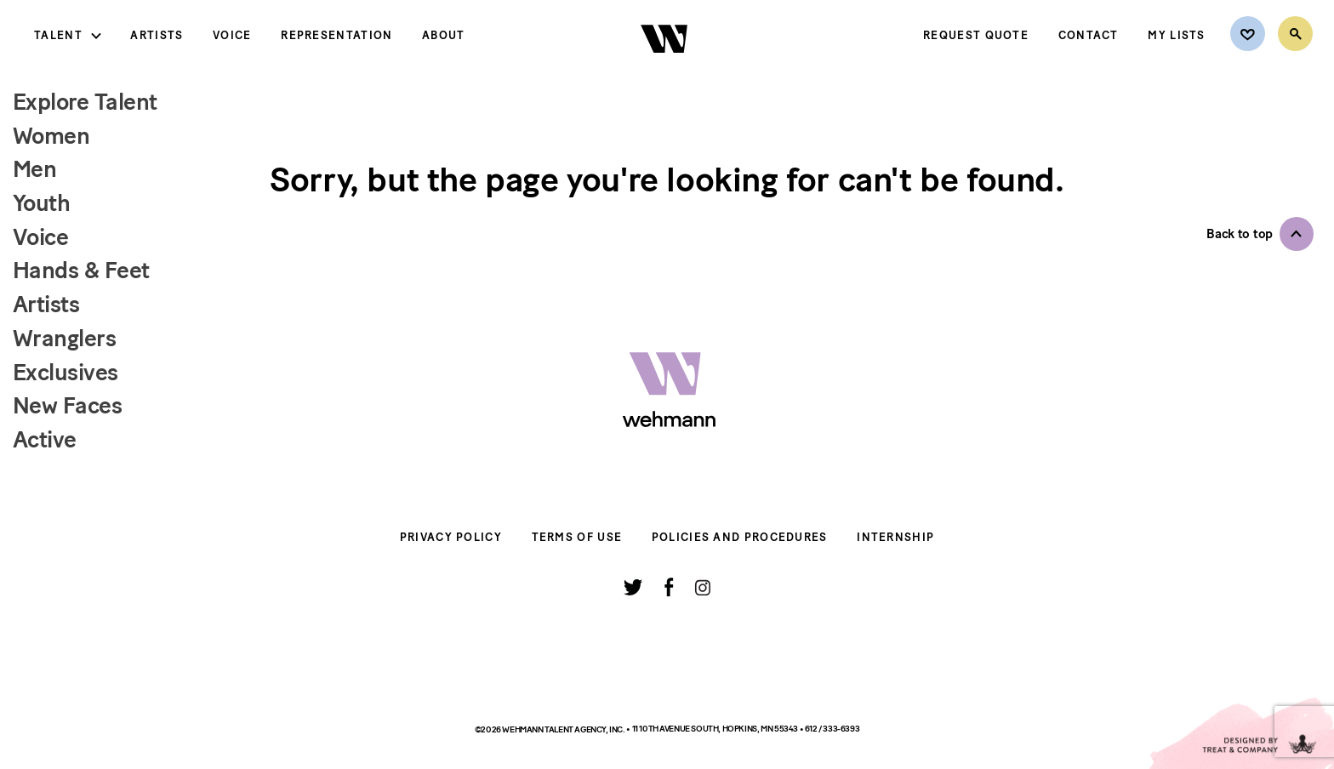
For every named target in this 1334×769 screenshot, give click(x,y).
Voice (232, 35)
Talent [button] (58, 35)
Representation (336, 35)
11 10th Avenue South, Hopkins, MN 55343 (716, 728)
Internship (895, 537)
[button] (1260, 234)
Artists (156, 35)
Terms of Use (577, 537)
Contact (1088, 35)
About (443, 35)
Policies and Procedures (740, 537)
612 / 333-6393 (832, 728)
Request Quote (976, 35)
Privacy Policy (451, 537)
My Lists (1176, 35)
